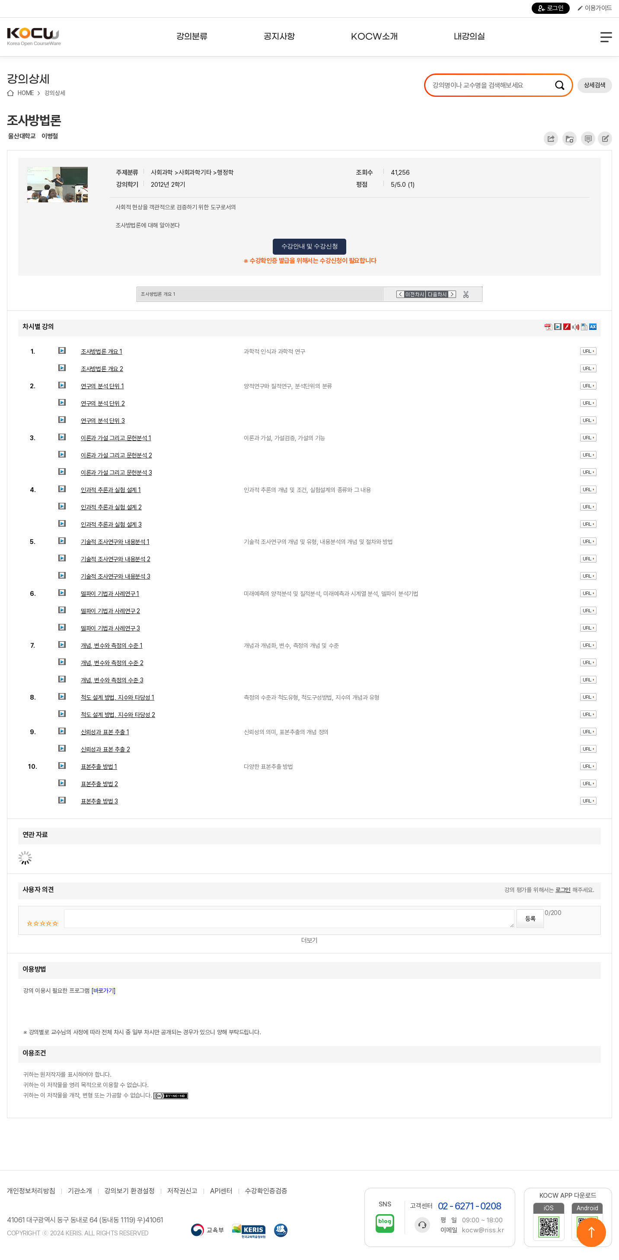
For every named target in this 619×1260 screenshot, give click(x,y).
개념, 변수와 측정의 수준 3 (112, 680)
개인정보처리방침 (31, 1191)
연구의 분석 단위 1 (102, 386)
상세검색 (595, 85)
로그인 (551, 8)
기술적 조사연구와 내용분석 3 (115, 576)
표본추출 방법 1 (99, 766)
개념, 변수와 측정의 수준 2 (112, 662)
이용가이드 (595, 8)
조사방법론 (34, 120)
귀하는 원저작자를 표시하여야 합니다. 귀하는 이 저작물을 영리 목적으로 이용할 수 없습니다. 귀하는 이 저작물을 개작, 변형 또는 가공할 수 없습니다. (105, 1085)
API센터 (221, 1191)
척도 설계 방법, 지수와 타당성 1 (117, 697)
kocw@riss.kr (483, 1230)
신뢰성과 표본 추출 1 (105, 732)
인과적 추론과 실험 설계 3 (111, 524)
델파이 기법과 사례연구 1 (110, 593)
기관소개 (80, 1191)
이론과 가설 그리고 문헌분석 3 (116, 472)
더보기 (309, 940)
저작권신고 (182, 1191)
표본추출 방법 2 (99, 783)
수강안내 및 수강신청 (309, 246)
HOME (26, 93)
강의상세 (55, 93)
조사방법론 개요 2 (102, 368)
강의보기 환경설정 (130, 1191)
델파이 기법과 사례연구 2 (110, 611)
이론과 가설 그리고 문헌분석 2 (116, 455)
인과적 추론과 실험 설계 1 (111, 489)
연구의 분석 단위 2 (103, 403)
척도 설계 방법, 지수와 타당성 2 (118, 714)
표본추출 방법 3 (99, 801)
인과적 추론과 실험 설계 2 (111, 507)
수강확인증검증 (266, 1191)
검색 (560, 85)
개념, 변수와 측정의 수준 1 (112, 645)
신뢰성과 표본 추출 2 (105, 749)
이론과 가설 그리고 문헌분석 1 (116, 438)
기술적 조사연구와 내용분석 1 (115, 541)
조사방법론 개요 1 (101, 351)
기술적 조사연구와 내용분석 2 (115, 559)
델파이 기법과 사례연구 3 (110, 628)
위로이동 (591, 1232)
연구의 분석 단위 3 (103, 420)
